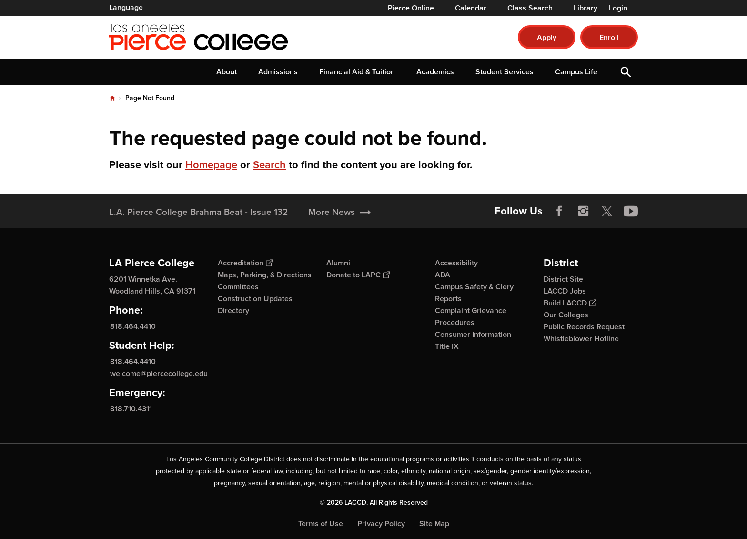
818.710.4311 (131, 408)
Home (112, 98)
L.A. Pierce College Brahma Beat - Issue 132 (198, 212)
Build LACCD (570, 302)
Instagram (583, 211)
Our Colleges (566, 314)
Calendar (470, 8)
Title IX (447, 346)
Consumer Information (473, 334)
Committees (238, 286)
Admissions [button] (278, 71)
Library (585, 8)
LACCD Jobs (565, 290)
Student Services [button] (504, 71)
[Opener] (737, 207)
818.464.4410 (133, 326)
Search (269, 165)
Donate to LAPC (358, 274)
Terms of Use (320, 523)
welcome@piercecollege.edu (159, 373)
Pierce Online (411, 8)
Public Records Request (584, 326)
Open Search (626, 72)
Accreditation (245, 262)
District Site (563, 279)
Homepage (211, 165)
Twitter (607, 211)
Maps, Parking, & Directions (265, 274)
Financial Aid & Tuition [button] (357, 71)
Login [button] (618, 8)
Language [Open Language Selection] (126, 7)
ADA (442, 274)
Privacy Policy (381, 523)
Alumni (338, 262)
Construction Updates (255, 298)
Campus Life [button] (576, 71)
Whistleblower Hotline (581, 338)
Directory (233, 310)
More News (331, 212)
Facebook (559, 211)
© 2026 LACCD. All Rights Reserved (374, 503)
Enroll (609, 37)
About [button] (226, 71)
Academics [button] (435, 71)
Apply (546, 37)
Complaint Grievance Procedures (470, 316)
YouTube (631, 211)
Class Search (530, 8)
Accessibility (456, 262)
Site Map (434, 523)
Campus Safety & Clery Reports (474, 292)
